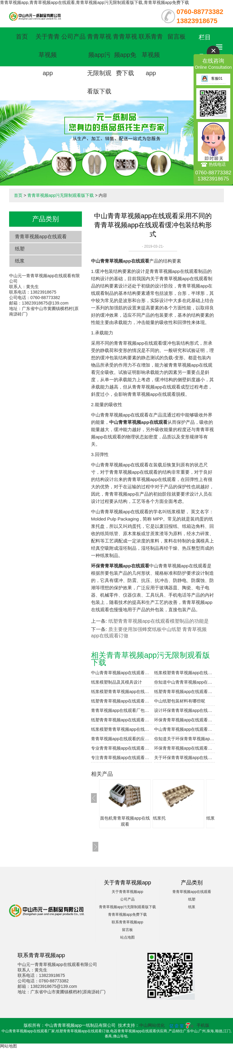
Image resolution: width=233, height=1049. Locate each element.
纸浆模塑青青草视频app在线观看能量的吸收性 (121, 729)
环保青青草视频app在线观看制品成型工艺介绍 (184, 748)
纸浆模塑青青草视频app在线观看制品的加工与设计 (184, 672)
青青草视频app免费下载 (125, 54)
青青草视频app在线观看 (41, 236)
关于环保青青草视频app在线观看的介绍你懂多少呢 (184, 757)
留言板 (176, 36)
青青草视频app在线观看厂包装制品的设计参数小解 (121, 710)
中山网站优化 (152, 1025)
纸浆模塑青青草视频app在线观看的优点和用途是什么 (121, 691)
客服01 (211, 78)
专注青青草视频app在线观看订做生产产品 (121, 757)
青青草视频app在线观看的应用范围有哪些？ (121, 738)
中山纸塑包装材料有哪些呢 (179, 701)
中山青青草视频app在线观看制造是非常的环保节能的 (184, 729)
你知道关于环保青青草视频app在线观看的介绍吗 (184, 738)
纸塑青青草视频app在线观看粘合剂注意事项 (121, 701)
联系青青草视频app (151, 54)
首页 (22, 36)
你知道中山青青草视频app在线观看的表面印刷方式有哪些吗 (184, 682)
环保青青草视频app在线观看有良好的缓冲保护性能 (184, 719)
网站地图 (8, 1046)
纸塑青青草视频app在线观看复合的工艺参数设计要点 (184, 691)
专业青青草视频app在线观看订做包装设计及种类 (121, 748)
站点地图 (127, 937)
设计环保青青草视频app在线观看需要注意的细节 (184, 710)
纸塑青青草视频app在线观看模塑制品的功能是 (158, 621)
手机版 (203, 1025)
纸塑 (20, 248)
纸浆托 (159, 818)
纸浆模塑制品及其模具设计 (116, 682)
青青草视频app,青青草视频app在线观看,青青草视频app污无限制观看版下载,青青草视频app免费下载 (94, 2)
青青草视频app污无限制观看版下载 (60, 195)
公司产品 (73, 36)
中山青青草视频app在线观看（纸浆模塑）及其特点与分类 (121, 672)
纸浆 (20, 260)
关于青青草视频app (47, 54)
